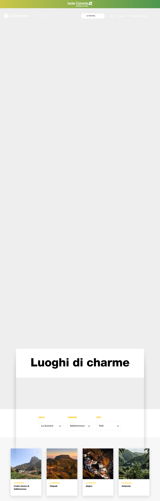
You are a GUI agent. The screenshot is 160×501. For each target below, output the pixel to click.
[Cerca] (56, 16)
